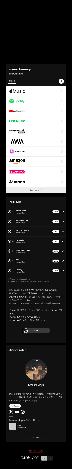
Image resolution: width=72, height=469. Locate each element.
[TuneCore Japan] (30, 459)
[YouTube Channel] (17, 412)
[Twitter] (11, 413)
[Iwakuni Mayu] (36, 369)
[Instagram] (23, 413)
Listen (12, 81)
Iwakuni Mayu (16, 73)
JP (50, 458)
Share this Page (36, 451)
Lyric (56, 212)
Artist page (15, 406)
